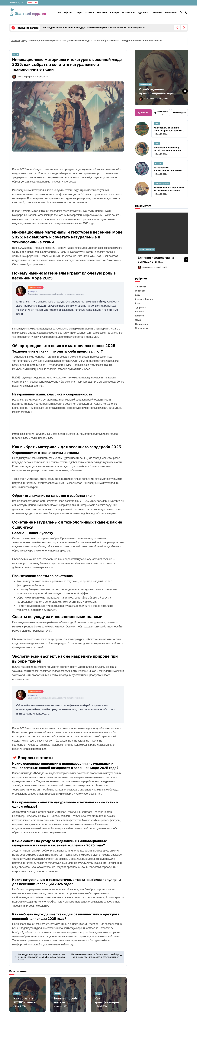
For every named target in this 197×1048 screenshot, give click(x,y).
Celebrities (157, 12)
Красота (90, 12)
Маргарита (146, 99)
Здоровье (143, 12)
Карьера (114, 12)
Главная (15, 40)
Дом (137, 304)
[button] (184, 27)
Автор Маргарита (23, 80)
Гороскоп (102, 12)
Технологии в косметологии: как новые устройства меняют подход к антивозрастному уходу (169, 172)
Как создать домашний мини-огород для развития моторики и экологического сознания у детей (169, 132)
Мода (79, 12)
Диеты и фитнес (65, 12)
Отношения (171, 12)
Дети (157, 123)
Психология (128, 12)
